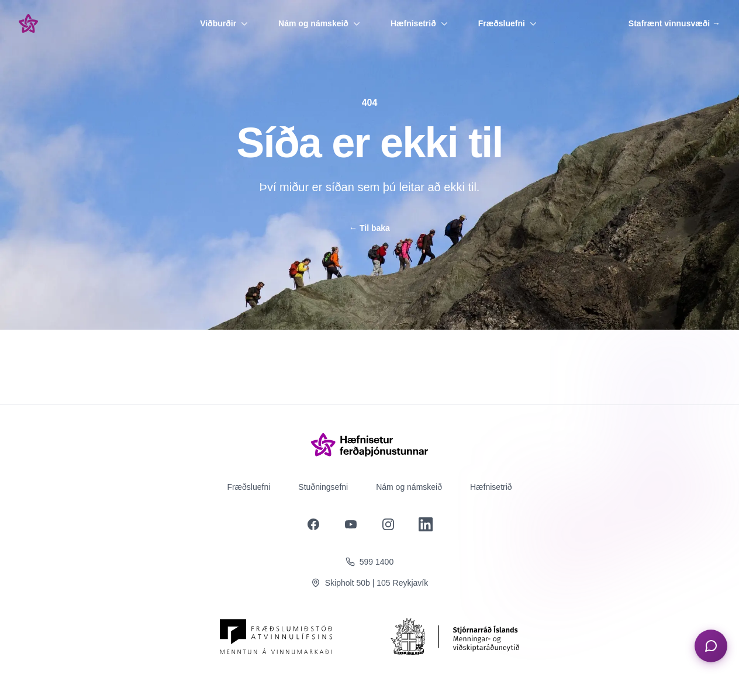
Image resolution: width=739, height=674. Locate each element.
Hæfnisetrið (420, 23)
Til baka (369, 228)
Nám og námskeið (320, 23)
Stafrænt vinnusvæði (674, 23)
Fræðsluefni (508, 23)
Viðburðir (225, 23)
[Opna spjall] (711, 646)
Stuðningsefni (323, 487)
